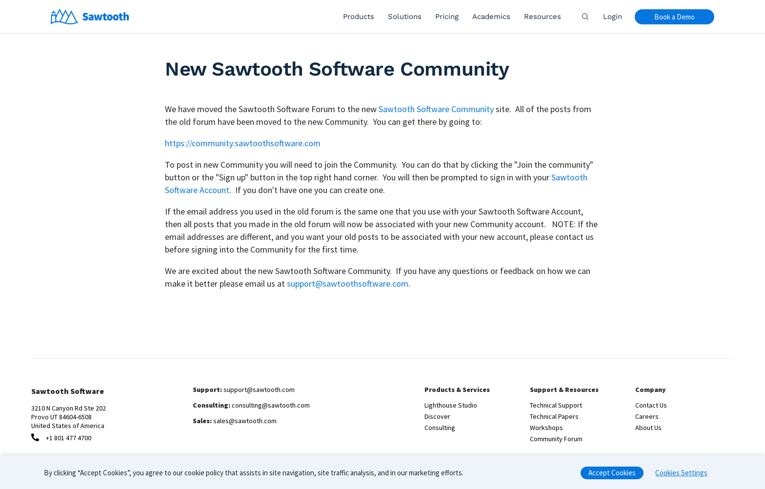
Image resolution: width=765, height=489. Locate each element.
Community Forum (556, 438)
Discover (437, 416)
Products (358, 16)
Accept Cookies (612, 475)
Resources (542, 16)
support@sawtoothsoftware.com (347, 283)
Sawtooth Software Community (436, 109)
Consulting (439, 427)
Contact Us (651, 405)
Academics (491, 16)
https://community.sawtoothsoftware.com (243, 143)
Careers (647, 416)
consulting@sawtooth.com (271, 405)
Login (612, 16)
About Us (648, 427)
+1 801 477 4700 (68, 437)
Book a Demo (674, 16)
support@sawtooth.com (259, 389)
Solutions (405, 16)
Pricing (447, 16)
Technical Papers (554, 416)
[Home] (90, 16)
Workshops (546, 427)
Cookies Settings (681, 475)
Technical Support (556, 405)
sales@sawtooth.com (245, 420)
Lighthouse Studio (450, 405)
